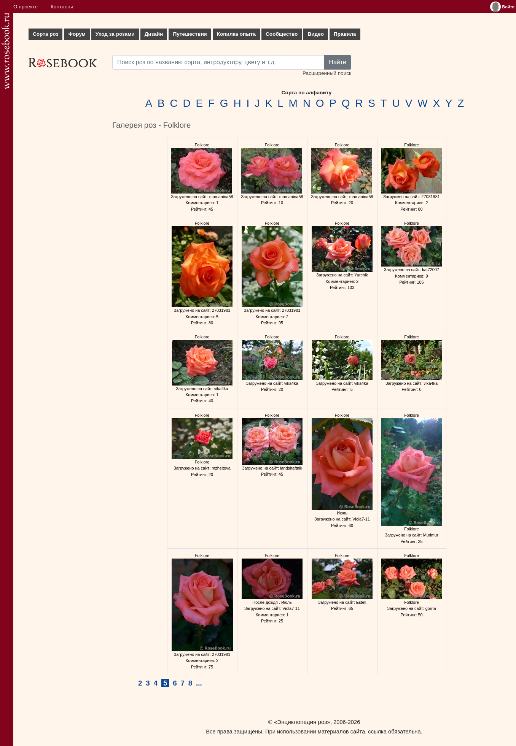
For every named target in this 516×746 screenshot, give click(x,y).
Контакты (62, 7)
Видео (315, 34)
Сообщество (282, 34)
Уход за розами (115, 34)
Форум (76, 34)
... (199, 683)
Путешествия (190, 34)
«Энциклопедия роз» (302, 722)
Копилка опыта (236, 34)
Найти (337, 62)
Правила (345, 34)
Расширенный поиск (327, 73)
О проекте (25, 7)
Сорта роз (45, 34)
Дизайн (154, 34)
